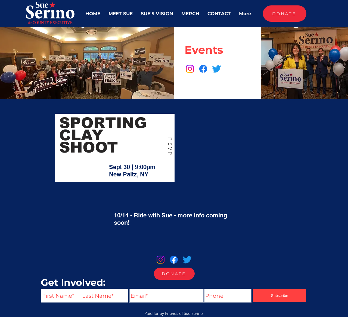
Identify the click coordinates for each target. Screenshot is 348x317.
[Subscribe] (279, 295)
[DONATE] (284, 13)
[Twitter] (216, 69)
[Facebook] (203, 69)
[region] (115, 146)
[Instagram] (190, 69)
